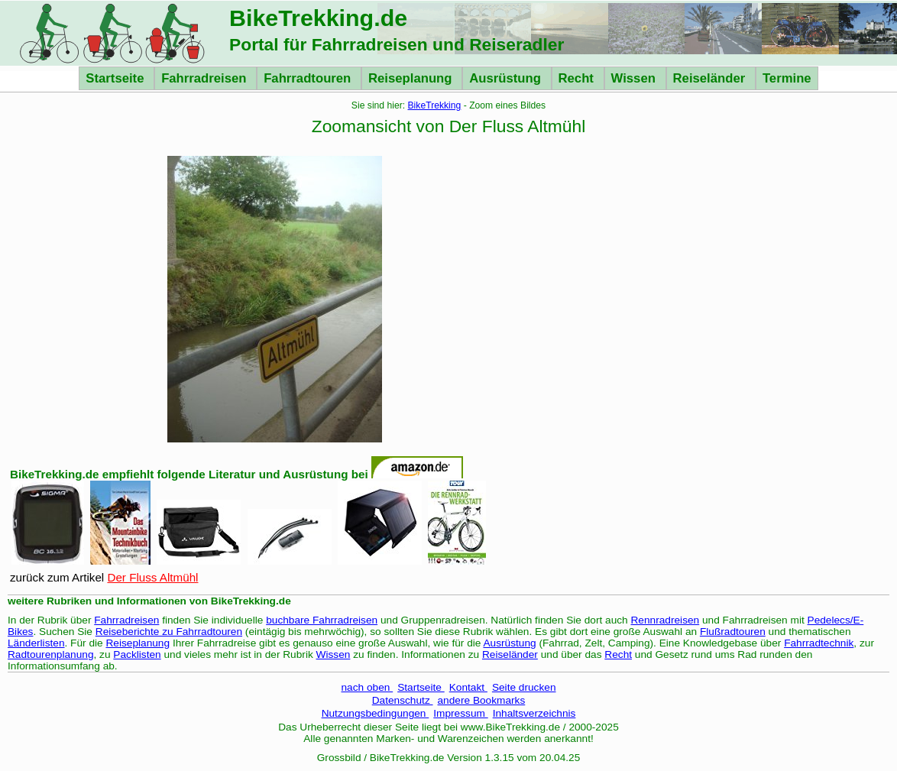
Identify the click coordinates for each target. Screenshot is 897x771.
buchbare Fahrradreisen (321, 620)
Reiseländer (711, 78)
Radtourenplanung (51, 654)
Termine (787, 78)
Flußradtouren (733, 631)
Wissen (635, 78)
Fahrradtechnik (818, 643)
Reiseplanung (411, 78)
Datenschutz (402, 700)
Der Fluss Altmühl (152, 577)
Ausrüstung (506, 78)
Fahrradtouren (309, 78)
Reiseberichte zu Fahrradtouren (169, 631)
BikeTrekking (434, 105)
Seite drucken (524, 687)
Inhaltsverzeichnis (534, 713)
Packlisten (136, 654)
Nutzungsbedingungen (375, 713)
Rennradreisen (665, 620)
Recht (578, 78)
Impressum (460, 713)
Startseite (116, 78)
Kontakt (468, 687)
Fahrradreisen (205, 78)
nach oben (367, 687)
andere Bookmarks (482, 700)
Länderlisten (36, 643)
